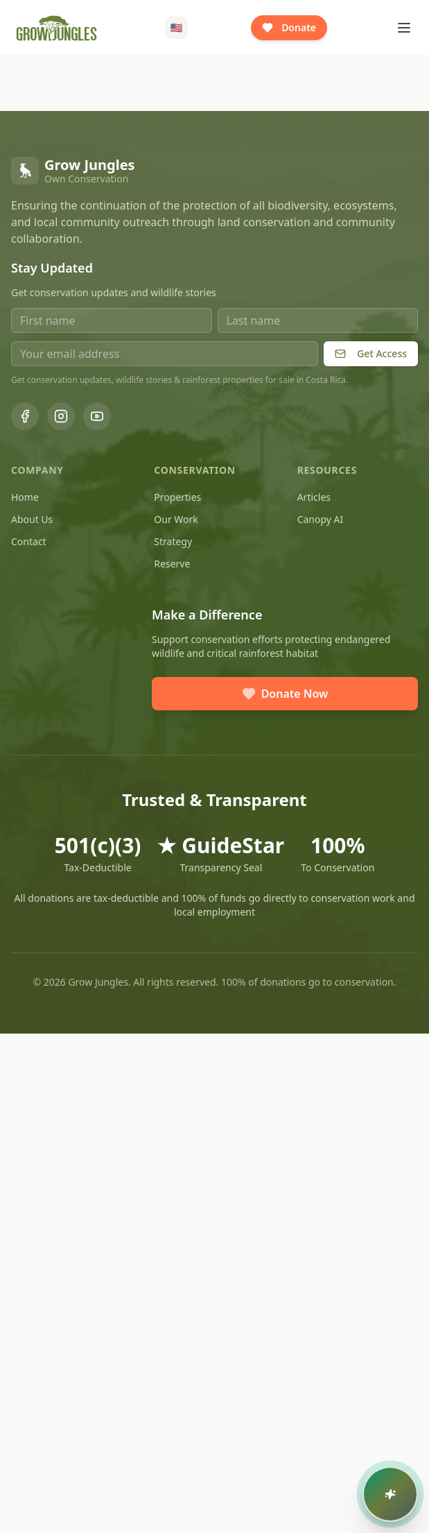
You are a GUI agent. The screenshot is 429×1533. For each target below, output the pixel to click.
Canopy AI (320, 519)
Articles (314, 497)
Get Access (371, 353)
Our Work (176, 519)
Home (25, 497)
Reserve (172, 563)
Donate (289, 27)
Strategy (173, 541)
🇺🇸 (176, 27)
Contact (28, 541)
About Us (32, 519)
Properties (177, 497)
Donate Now (285, 693)
